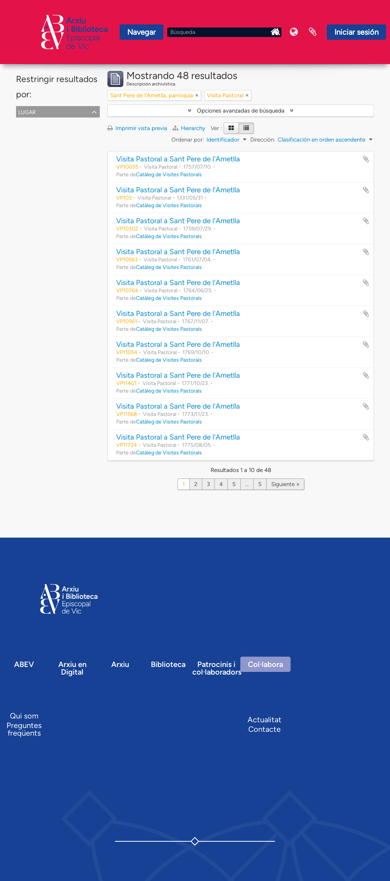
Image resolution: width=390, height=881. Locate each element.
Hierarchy (190, 128)
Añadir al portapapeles (366, 159)
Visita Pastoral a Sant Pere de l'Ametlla (178, 159)
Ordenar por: (187, 139)
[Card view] (231, 128)
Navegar (141, 32)
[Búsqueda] (224, 32)
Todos (25, 122)
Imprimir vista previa (137, 128)
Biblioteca (168, 664)
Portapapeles (312, 32)
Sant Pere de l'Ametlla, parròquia (59, 131)
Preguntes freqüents (24, 729)
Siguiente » (285, 484)
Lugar (27, 111)
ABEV (24, 664)
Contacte (264, 729)
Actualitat (264, 719)
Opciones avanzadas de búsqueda (240, 110)
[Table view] (246, 128)
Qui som (24, 715)
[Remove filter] (196, 95)
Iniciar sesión (356, 32)
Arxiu (120, 664)
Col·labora (265, 664)
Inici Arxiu (274, 32)
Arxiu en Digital (72, 668)
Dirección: (262, 139)
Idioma (293, 32)
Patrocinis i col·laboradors (216, 668)
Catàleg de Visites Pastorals (169, 174)
